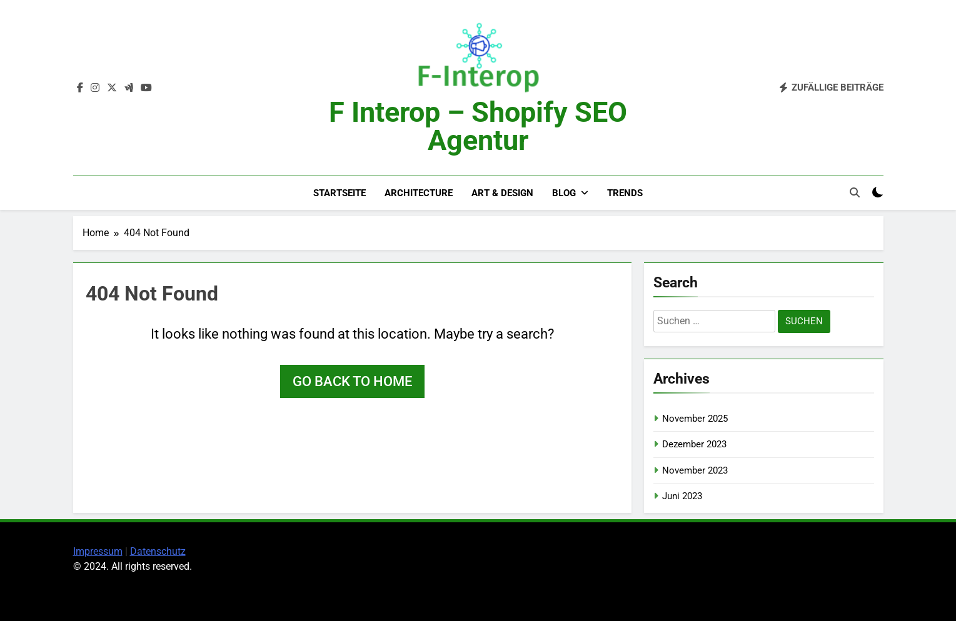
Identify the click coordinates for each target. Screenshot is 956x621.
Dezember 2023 (694, 444)
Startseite (339, 193)
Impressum (98, 551)
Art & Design (502, 193)
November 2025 (695, 418)
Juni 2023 (682, 496)
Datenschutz (158, 551)
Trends (625, 193)
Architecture (419, 193)
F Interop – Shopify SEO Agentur (478, 126)
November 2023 (695, 470)
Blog (564, 193)
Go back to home (352, 381)
